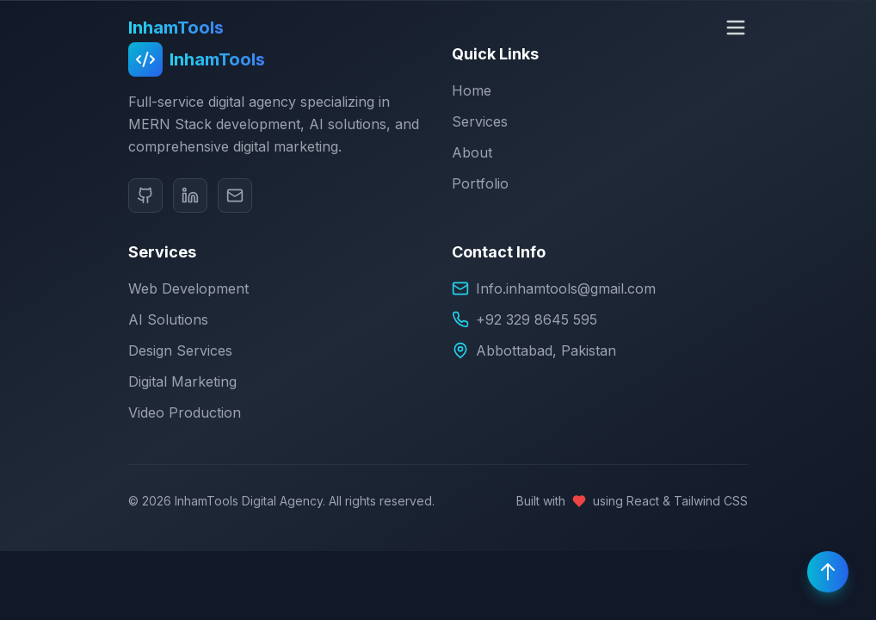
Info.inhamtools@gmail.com (566, 288)
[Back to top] (827, 571)
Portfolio (480, 183)
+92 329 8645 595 (536, 319)
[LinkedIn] (190, 195)
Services (480, 121)
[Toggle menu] (736, 28)
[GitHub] (145, 195)
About (472, 152)
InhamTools (176, 27)
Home (471, 90)
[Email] (235, 195)
